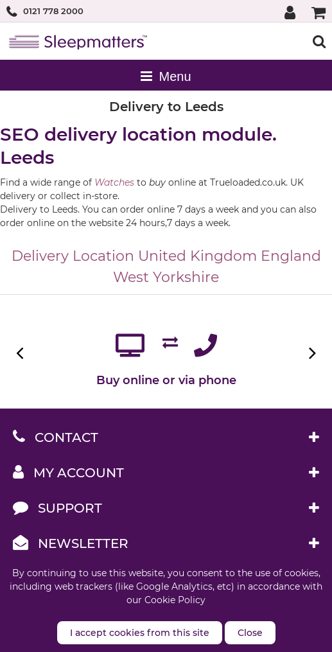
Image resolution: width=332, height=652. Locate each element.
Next (311, 353)
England (291, 256)
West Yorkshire (166, 277)
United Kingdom (197, 256)
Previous (20, 353)
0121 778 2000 (53, 11)
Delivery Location (73, 256)
